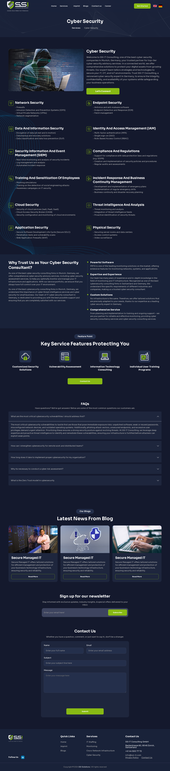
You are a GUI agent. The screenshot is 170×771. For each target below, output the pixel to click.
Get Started (142, 6)
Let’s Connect (103, 91)
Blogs (85, 6)
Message (48, 670)
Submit (85, 711)
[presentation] (62, 701)
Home (54, 6)
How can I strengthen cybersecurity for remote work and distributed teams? (47, 446)
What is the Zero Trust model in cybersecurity (32, 480)
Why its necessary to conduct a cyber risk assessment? (37, 469)
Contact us (97, 6)
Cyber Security (93, 755)
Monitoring (91, 746)
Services (64, 6)
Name (46, 645)
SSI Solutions (84, 767)
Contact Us (85, 381)
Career (108, 6)
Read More (33, 577)
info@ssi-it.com (133, 755)
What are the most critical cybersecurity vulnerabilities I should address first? (48, 416)
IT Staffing (91, 742)
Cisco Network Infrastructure (100, 750)
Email (89, 645)
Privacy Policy (132, 757)
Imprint (77, 6)
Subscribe (117, 612)
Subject (47, 658)
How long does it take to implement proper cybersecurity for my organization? (48, 457)
